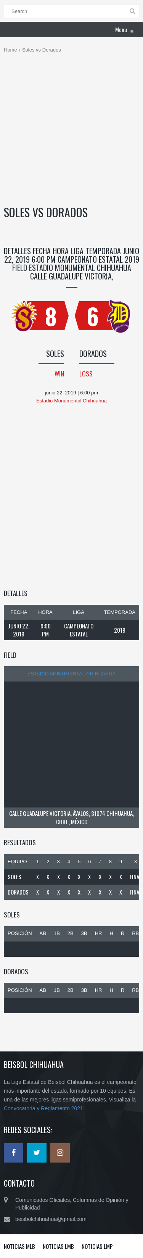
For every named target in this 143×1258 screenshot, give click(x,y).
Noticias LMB (58, 1246)
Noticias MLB (19, 1246)
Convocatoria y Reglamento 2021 (43, 1108)
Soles (14, 876)
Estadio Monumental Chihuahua (71, 674)
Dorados (18, 892)
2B (70, 933)
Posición (20, 933)
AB (43, 933)
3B (84, 933)
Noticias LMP (97, 1246)
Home (10, 50)
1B (57, 933)
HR (98, 933)
